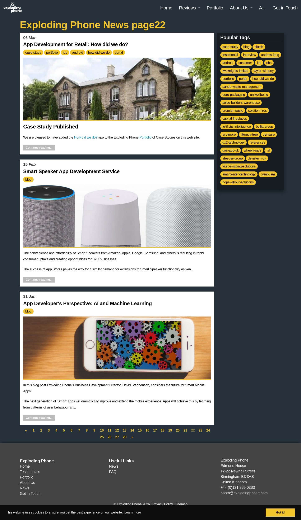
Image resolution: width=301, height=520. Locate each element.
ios (65, 52)
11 (109, 430)
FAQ (112, 472)
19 (170, 430)
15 (140, 430)
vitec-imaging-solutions (239, 166)
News (24, 488)
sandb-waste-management (241, 86)
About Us (239, 7)
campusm (268, 174)
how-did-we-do (99, 52)
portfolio (52, 52)
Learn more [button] (132, 512)
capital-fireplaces (234, 118)
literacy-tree (249, 134)
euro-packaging (233, 94)
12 (117, 430)
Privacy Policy (162, 504)
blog (28, 179)
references (257, 142)
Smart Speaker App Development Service (71, 171)
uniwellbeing (259, 94)
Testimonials (30, 472)
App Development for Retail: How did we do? (75, 44)
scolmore (229, 134)
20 (178, 430)
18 (162, 430)
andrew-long (270, 55)
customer (245, 63)
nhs (269, 63)
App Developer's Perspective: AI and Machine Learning (87, 303)
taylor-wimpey (264, 71)
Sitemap (181, 504)
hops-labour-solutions (238, 182)
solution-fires (257, 110)
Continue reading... (39, 147)
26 (109, 437)
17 (155, 430)
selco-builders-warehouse (241, 102)
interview (249, 55)
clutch (259, 47)
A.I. (262, 7)
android (77, 52)
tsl (268, 150)
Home (166, 7)
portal (119, 52)
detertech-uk (257, 158)
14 (132, 430)
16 (147, 430)
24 (208, 430)
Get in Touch (285, 7)
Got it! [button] (280, 512)
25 (102, 437)
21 (185, 430)
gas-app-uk (230, 150)
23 (200, 430)
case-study (33, 52)
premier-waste (232, 110)
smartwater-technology (238, 174)
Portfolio (215, 7)
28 (124, 437)
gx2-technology (233, 142)
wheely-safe (252, 150)
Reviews (187, 7)
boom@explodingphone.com (244, 493)
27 (117, 437)
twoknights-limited (235, 71)
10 (102, 430)
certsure (269, 134)
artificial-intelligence (236, 126)
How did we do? (86, 137)
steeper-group (232, 158)
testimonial (230, 55)
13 (124, 430)
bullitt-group (264, 126)
